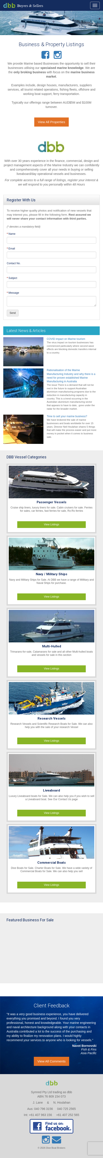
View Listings (51, 524)
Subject (13, 278)
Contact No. (14, 263)
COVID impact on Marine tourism (66, 338)
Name (12, 233)
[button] (7, 23)
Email (12, 248)
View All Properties (51, 122)
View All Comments (52, 1061)
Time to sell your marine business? (67, 416)
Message (14, 292)
